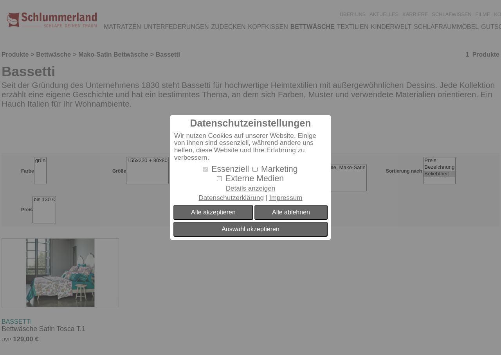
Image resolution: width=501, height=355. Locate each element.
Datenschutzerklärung (230, 198)
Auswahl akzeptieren (250, 229)
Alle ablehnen (291, 212)
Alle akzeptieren (213, 212)
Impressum (286, 198)
